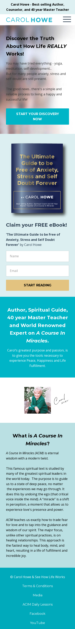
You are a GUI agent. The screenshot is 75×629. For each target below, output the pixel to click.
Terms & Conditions (37, 586)
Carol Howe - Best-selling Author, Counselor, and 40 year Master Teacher (37, 7)
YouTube (37, 623)
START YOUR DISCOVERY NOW (37, 116)
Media (37, 595)
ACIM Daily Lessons (38, 604)
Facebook (37, 614)
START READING (37, 285)
